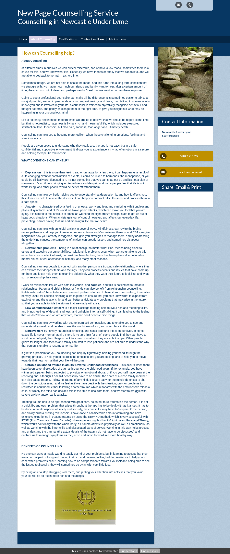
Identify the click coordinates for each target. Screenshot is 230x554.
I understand (129, 551)
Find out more (150, 551)
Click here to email (189, 172)
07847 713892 (189, 156)
